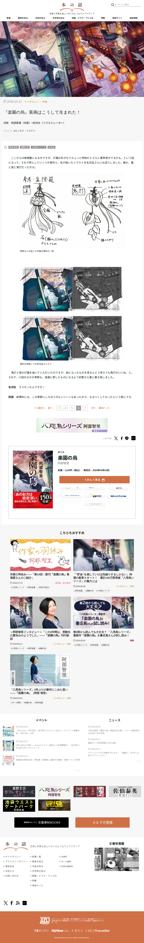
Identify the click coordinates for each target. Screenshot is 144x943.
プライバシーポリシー (16, 861)
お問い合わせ (12, 875)
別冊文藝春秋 (68, 865)
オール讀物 (66, 861)
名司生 (51, 147)
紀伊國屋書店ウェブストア (71, 498)
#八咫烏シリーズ (17, 587)
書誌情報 (134, 18)
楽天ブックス (94, 490)
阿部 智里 (13, 147)
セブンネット (118, 490)
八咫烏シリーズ (38, 147)
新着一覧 (36, 856)
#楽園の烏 (89, 590)
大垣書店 (94, 505)
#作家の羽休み (43, 587)
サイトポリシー (13, 856)
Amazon (71, 490)
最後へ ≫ (105, 407)
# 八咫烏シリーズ (102, 590)
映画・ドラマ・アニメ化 (83, 18)
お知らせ (9, 870)
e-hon (94, 498)
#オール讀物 (16, 702)
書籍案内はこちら (42, 822)
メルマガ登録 (102, 822)
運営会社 (9, 865)
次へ (94, 408)
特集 (103, 18)
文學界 (64, 856)
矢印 (77, 769)
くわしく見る (92, 479)
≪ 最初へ (38, 407)
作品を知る (40, 18)
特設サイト (117, 18)
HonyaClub (118, 498)
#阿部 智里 (31, 587)
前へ (49, 408)
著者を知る (23, 18)
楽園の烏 (25, 147)
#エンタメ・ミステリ (24, 130)
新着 (9, 18)
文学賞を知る (58, 18)
